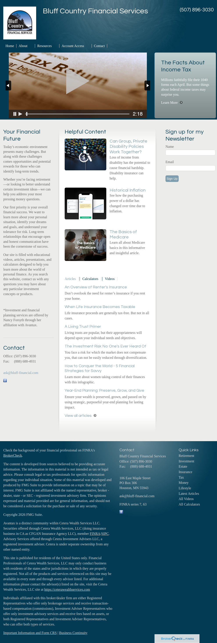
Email (169, 162)
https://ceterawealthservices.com (67, 589)
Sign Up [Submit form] (172, 178)
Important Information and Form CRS (30, 633)
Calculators (90, 279)
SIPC (105, 534)
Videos (110, 279)
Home (9, 46)
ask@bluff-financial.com (20, 373)
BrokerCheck (12, 455)
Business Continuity (73, 633)
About (23, 46)
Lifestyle (185, 488)
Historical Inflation (128, 190)
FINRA (95, 534)
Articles (70, 279)
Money (184, 482)
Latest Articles (189, 493)
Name (169, 146)
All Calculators (189, 504)
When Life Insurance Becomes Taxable (100, 307)
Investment (186, 461)
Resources (44, 46)
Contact (99, 46)
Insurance (185, 472)
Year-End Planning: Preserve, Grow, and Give (104, 390)
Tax (181, 477)
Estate (183, 466)
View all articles (78, 416)
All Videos (186, 499)
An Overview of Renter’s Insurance (96, 287)
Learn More (169, 102)
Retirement (186, 456)
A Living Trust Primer (83, 326)
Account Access (73, 46)
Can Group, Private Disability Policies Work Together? (128, 146)
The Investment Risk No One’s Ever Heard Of (105, 346)
